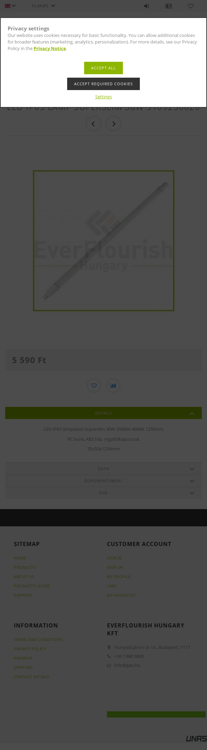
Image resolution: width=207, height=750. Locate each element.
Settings (103, 97)
